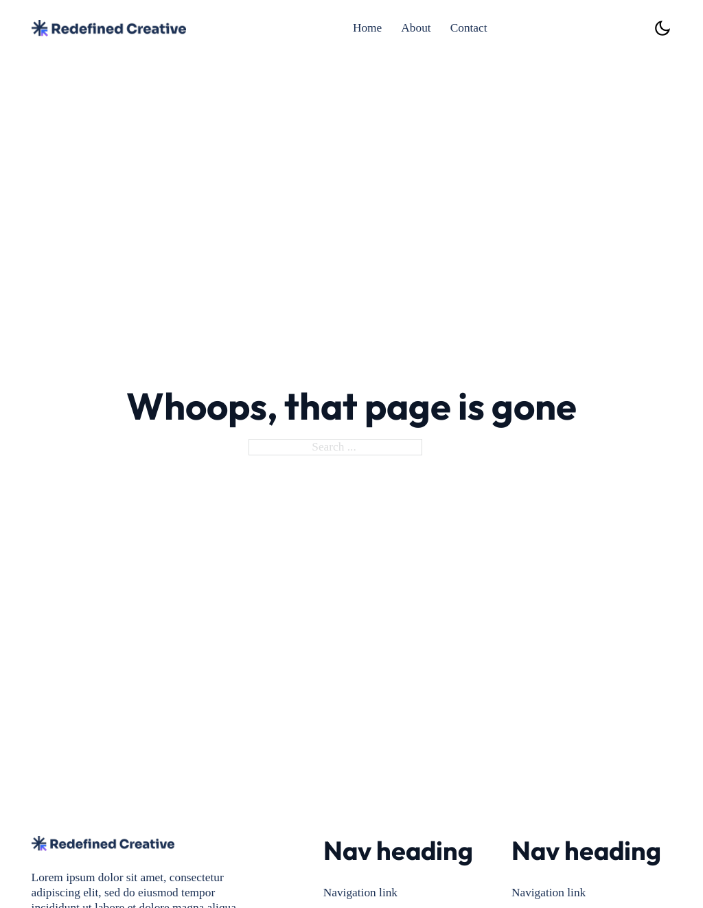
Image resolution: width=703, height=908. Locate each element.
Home (367, 27)
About (415, 27)
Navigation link (360, 892)
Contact (468, 27)
